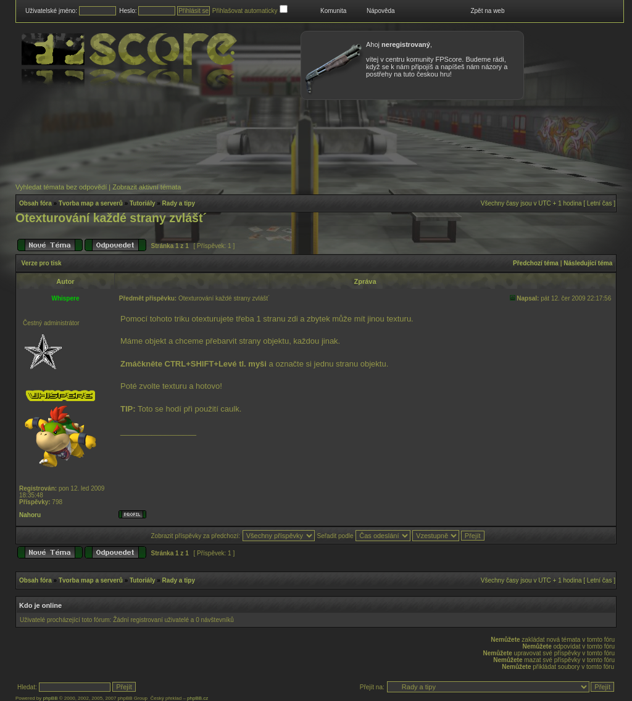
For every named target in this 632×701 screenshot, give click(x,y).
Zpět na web (487, 10)
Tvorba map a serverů (91, 203)
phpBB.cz (197, 698)
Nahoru (30, 515)
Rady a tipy (178, 203)
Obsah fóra (35, 203)
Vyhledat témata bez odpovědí (61, 187)
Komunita (333, 10)
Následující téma (587, 263)
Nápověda (381, 10)
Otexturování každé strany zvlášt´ (111, 218)
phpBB (50, 698)
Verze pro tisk (42, 263)
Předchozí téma (536, 263)
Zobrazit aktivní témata (146, 187)
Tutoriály (142, 203)
